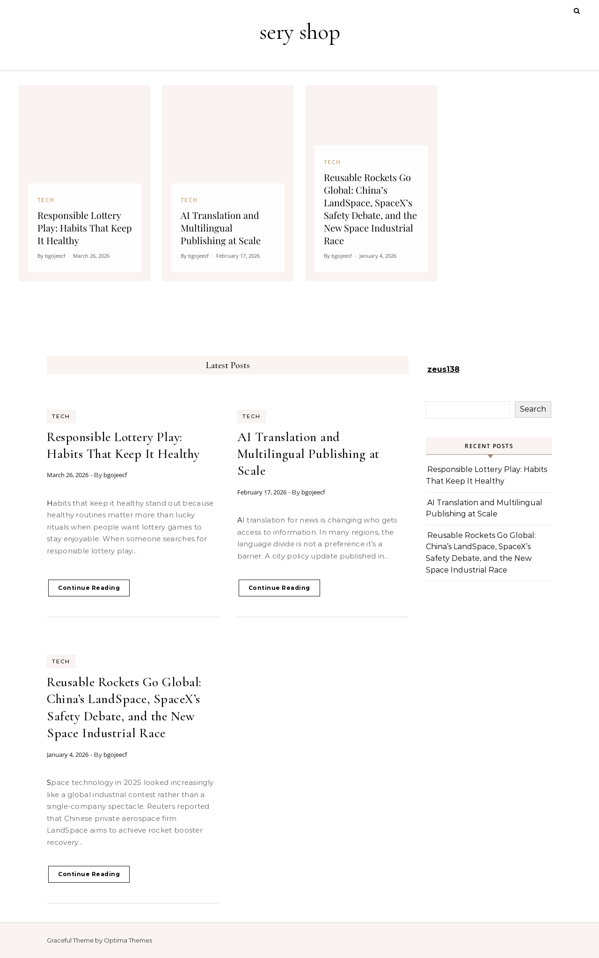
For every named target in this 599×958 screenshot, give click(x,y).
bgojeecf (115, 475)
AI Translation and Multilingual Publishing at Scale (308, 454)
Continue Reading (89, 587)
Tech (61, 416)
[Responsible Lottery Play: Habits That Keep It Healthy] (85, 183)
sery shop (299, 31)
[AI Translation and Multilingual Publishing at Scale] (228, 183)
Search (533, 409)
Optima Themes (128, 940)
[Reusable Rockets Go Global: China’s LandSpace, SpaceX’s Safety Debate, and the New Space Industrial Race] (371, 183)
